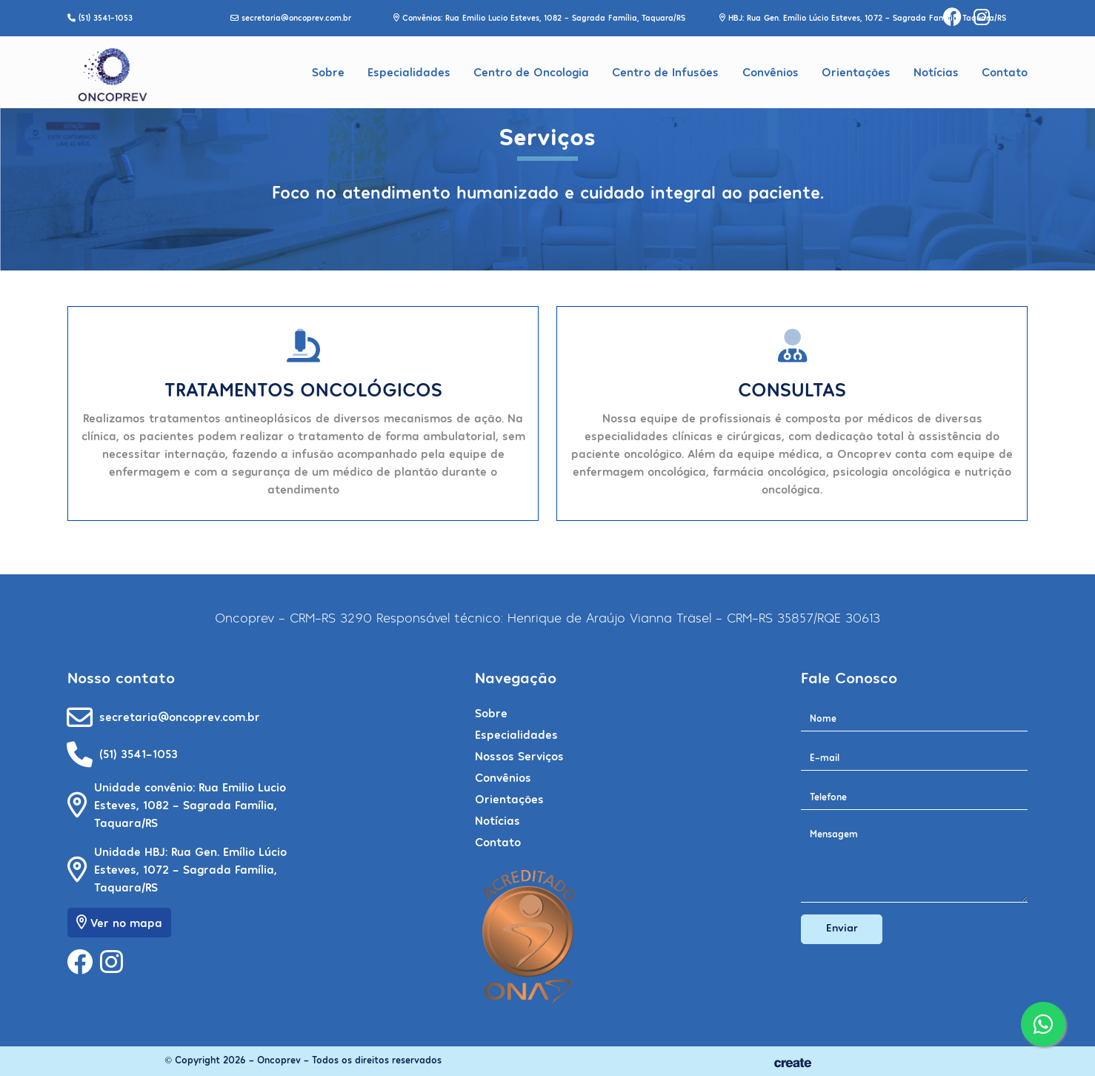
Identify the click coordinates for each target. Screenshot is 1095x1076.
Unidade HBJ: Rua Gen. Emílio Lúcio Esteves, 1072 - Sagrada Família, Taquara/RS (190, 869)
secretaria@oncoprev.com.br (179, 716)
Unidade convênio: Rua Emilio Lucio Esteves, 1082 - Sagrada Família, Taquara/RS (190, 804)
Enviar (842, 927)
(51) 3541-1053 (138, 753)
